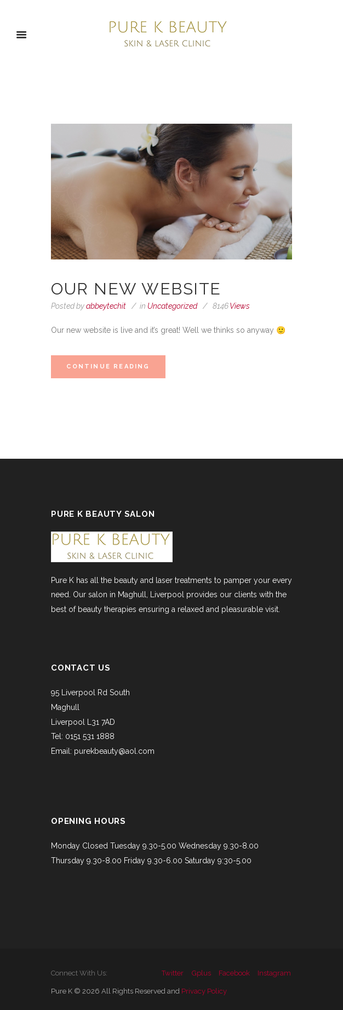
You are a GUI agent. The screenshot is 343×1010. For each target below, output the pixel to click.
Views (231, 306)
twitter (173, 973)
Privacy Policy (204, 991)
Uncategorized (172, 306)
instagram (274, 973)
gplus (201, 973)
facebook (234, 973)
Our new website (136, 288)
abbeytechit (106, 306)
